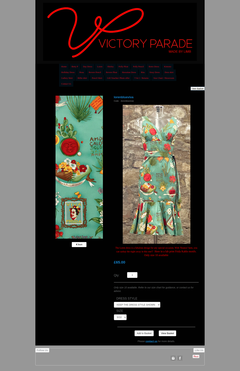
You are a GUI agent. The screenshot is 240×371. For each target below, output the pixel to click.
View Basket (167, 333)
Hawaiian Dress (129, 72)
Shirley (110, 66)
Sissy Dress (154, 72)
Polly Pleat (123, 66)
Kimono (167, 66)
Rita (143, 72)
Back (79, 244)
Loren (99, 66)
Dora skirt (169, 72)
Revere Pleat (111, 72)
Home (64, 66)
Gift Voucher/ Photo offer (118, 78)
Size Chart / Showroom (164, 78)
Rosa (81, 72)
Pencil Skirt (97, 78)
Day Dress (87, 66)
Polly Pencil (138, 66)
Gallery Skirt (67, 78)
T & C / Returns (141, 78)
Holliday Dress (67, 72)
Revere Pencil (95, 72)
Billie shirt (82, 78)
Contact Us (66, 83)
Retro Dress (154, 66)
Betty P (75, 66)
